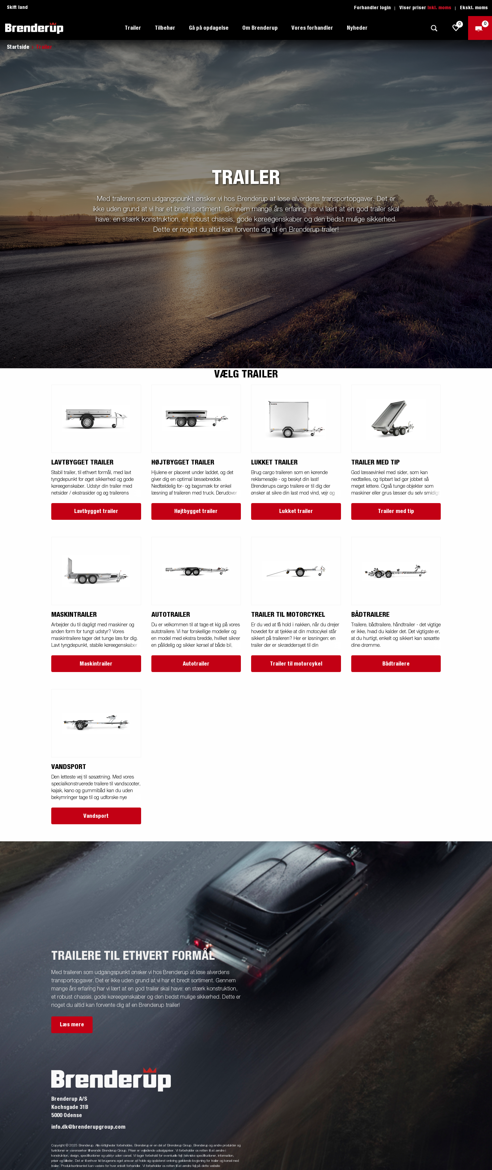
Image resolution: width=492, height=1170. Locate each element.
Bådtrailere (396, 664)
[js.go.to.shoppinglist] (456, 28)
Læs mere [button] (72, 1024)
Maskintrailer (96, 664)
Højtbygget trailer (196, 511)
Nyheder (357, 28)
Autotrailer (196, 664)
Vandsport (96, 816)
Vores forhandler (312, 28)
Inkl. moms (439, 7)
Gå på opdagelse (209, 28)
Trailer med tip (396, 511)
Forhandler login (372, 7)
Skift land (17, 7)
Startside (18, 47)
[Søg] (434, 28)
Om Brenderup (260, 28)
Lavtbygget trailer (96, 511)
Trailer (133, 28)
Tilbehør (165, 28)
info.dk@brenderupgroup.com (88, 1127)
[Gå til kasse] (480, 28)
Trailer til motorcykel (296, 664)
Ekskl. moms (474, 7)
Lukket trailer (296, 511)
